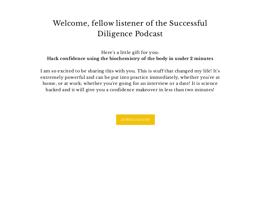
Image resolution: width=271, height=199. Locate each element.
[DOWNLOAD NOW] (135, 119)
